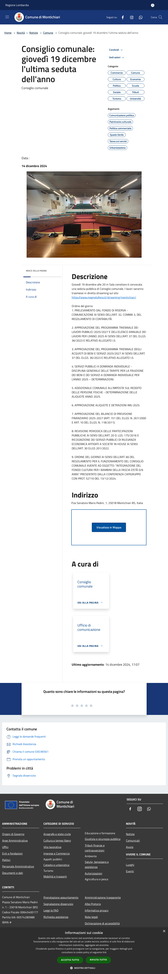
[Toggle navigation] (7, 17)
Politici (6, 860)
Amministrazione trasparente (103, 897)
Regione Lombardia (17, 5)
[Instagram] (130, 17)
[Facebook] (121, 17)
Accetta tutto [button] (70, 959)
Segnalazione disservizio (58, 904)
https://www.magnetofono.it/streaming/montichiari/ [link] (104, 297)
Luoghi (130, 865)
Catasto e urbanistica (56, 865)
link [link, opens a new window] (105, 952)
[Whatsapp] (139, 17)
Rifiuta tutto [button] (98, 959)
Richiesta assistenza (55, 917)
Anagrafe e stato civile (57, 834)
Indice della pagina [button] (36, 270)
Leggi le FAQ (51, 910)
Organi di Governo (13, 834)
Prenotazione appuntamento (60, 897)
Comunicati (133, 840)
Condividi (116, 50)
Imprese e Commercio (56, 853)
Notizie (33, 33)
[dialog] (84, 950)
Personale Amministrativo (18, 866)
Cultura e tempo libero (57, 840)
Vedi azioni (117, 57)
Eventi (130, 871)
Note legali (91, 917)
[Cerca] (160, 17)
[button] (84, 968)
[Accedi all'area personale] (153, 5)
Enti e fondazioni (12, 853)
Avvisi (129, 847)
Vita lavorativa (52, 847)
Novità (21, 33)
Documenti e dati (12, 873)
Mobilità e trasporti (55, 876)
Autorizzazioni (93, 873)
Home (7, 33)
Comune (48, 33)
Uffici (5, 847)
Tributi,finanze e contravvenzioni (95, 848)
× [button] (164, 931)
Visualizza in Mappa (108, 527)
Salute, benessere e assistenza (97, 864)
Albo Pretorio (93, 904)
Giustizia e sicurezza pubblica (102, 839)
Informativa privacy (97, 910)
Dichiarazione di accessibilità (102, 923)
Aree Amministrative (15, 840)
